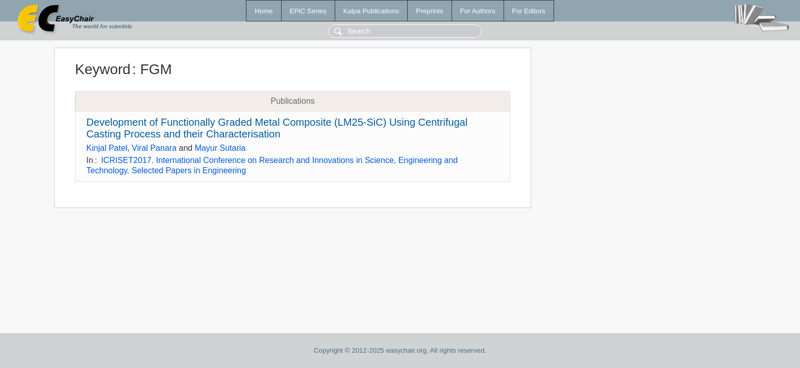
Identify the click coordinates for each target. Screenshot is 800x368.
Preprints (429, 11)
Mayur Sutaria (220, 148)
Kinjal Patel (106, 148)
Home (264, 11)
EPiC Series (308, 11)
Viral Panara (154, 148)
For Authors (477, 11)
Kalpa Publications (371, 11)
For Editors (528, 11)
